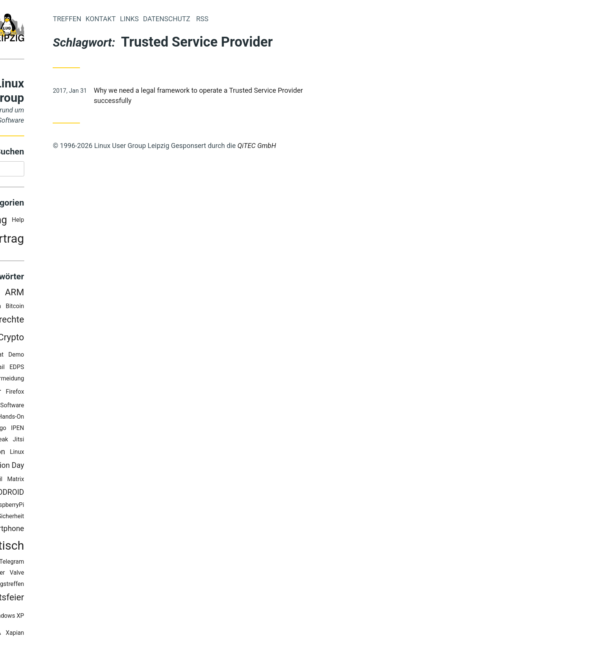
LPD (46, 480)
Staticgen (30, 563)
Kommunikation (61, 453)
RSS (43, 518)
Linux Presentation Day (68, 467)
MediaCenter (58, 494)
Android (69, 294)
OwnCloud (28, 506)
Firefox (97, 393)
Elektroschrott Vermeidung (71, 379)
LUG (62, 480)
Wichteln (45, 618)
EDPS (98, 368)
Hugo (81, 429)
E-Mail (78, 368)
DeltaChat (72, 356)
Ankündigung (59, 221)
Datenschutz (34, 356)
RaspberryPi (90, 506)
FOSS (55, 407)
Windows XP (89, 617)
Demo (98, 356)
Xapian (97, 634)
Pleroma (58, 506)
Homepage (54, 429)
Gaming (41, 418)
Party (52, 240)
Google (65, 418)
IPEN (99, 429)
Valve (99, 574)
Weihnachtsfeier (74, 599)
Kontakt (182, 19)
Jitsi (100, 441)
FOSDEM (32, 407)
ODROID (93, 494)
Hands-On (93, 418)
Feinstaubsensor (50, 393)
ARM (96, 294)
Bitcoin (97, 307)
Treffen (149, 19)
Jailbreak (78, 441)
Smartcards (41, 530)
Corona (56, 339)
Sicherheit (93, 518)
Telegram (93, 563)
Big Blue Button (62, 307)
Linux (99, 453)
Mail (78, 480)
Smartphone (85, 530)
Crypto (93, 339)
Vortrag (86, 241)
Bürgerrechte (80, 321)
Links (211, 19)
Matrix (97, 480)
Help (100, 221)
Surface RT (62, 563)
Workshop (47, 634)
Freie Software (87, 407)
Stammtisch (74, 548)
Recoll (25, 518)
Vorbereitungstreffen (78, 585)
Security (64, 518)
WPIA (75, 634)
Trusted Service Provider (54, 574)
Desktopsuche (47, 368)
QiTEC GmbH (338, 146)
